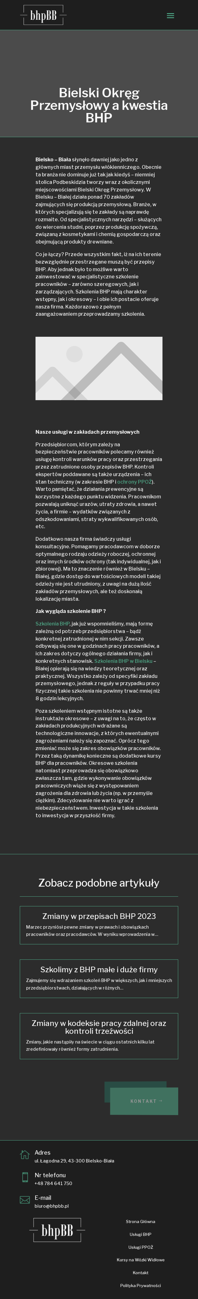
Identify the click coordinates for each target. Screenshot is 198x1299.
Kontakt (149, 1101)
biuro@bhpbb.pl (52, 1206)
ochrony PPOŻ (134, 482)
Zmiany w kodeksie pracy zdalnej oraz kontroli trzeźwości (99, 1027)
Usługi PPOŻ (141, 1247)
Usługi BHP (140, 1234)
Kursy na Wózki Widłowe (141, 1259)
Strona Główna (140, 1221)
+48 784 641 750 (53, 1183)
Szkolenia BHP (52, 624)
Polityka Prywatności (140, 1285)
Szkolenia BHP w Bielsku (123, 661)
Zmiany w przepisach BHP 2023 (99, 916)
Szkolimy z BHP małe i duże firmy (99, 969)
